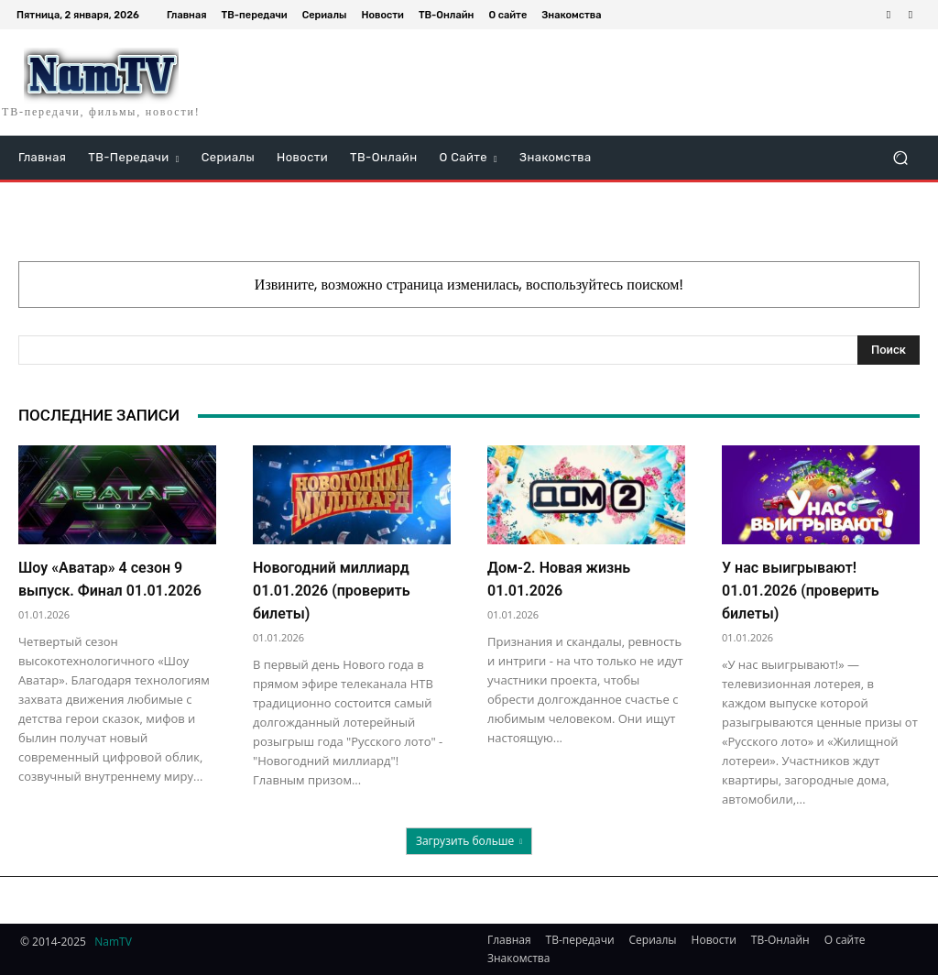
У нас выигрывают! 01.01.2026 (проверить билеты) (800, 590)
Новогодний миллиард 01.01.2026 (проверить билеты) (331, 590)
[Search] (888, 350)
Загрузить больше (469, 841)
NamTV (113, 941)
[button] (900, 158)
